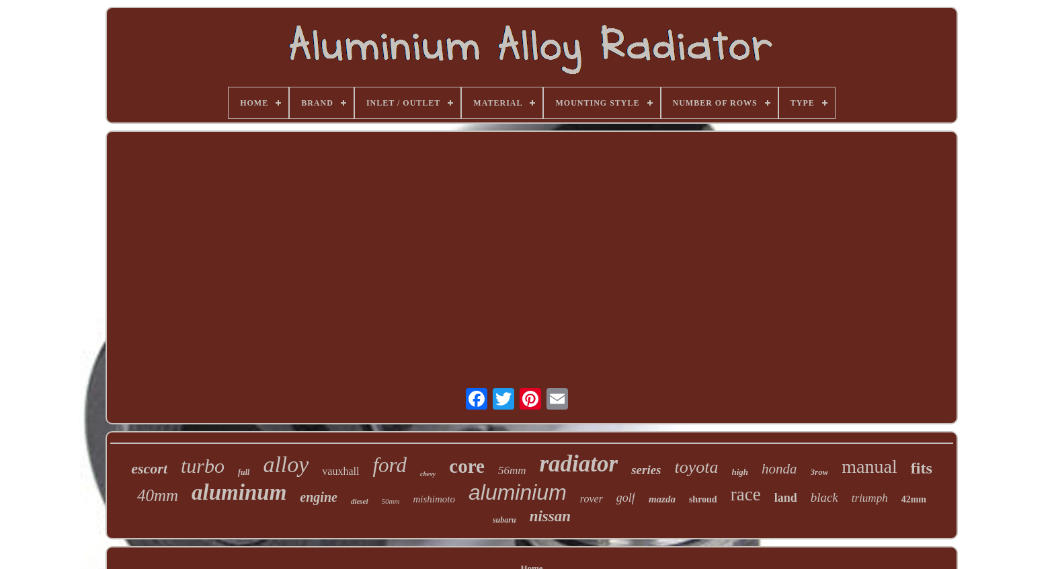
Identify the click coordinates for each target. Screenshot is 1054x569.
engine (318, 497)
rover (591, 498)
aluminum (239, 492)
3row (820, 472)
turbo (203, 466)
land (785, 497)
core (467, 466)
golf (625, 497)
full (243, 472)
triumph (870, 498)
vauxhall (340, 471)
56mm (512, 470)
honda (779, 469)
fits (921, 468)
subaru (504, 520)
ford (389, 465)
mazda (662, 499)
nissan (550, 516)
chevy (428, 474)
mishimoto (434, 499)
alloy (286, 464)
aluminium (518, 492)
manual (869, 466)
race (746, 494)
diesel (359, 501)
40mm (157, 495)
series (646, 470)
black (824, 497)
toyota (697, 467)
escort (149, 468)
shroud (703, 499)
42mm (913, 499)
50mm (391, 501)
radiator (578, 464)
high (740, 472)
